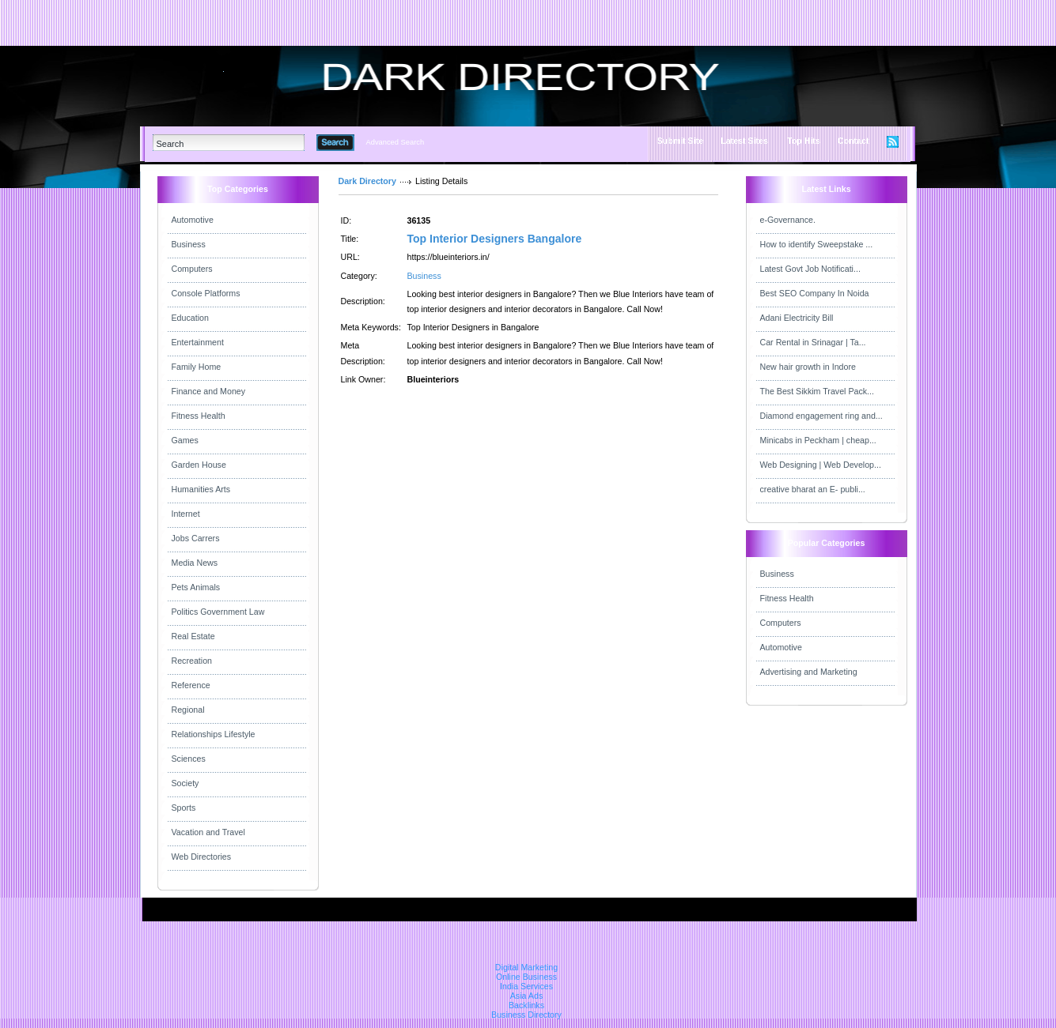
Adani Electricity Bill (797, 317)
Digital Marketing (526, 967)
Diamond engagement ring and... (821, 415)
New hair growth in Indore (808, 366)
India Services (526, 986)
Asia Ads (526, 995)
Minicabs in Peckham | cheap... (818, 440)
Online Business (526, 976)
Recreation (192, 660)
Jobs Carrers (196, 538)
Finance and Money (209, 391)
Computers (192, 268)
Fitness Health (198, 415)
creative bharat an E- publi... (812, 489)
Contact (853, 140)
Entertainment (198, 342)
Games (185, 440)
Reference (191, 685)
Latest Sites (744, 140)
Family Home (196, 366)
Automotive (193, 219)
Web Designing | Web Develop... (820, 464)
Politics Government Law (218, 611)
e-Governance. (788, 219)
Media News (195, 562)
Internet (186, 513)
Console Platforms (206, 293)
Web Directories (202, 856)
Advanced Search (395, 142)
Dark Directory (367, 181)
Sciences (189, 758)
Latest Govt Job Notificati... (810, 268)
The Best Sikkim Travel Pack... (817, 391)
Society (185, 783)
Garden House (199, 464)
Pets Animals (196, 587)
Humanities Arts (201, 489)
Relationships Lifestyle (213, 734)
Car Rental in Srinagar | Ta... (813, 342)
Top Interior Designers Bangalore (494, 238)
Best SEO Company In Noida (814, 293)
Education (190, 317)
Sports (184, 807)
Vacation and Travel (208, 832)
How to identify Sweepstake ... (816, 244)
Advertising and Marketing (808, 671)
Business (189, 244)
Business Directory (526, 1014)
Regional (188, 709)
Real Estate (193, 636)
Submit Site (680, 140)
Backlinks (526, 1005)
